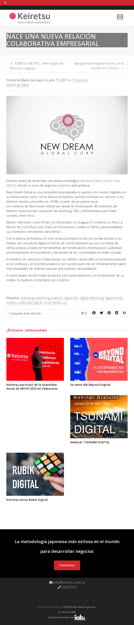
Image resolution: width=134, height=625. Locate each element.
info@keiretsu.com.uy (67, 582)
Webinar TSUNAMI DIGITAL (90, 442)
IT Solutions (79, 80)
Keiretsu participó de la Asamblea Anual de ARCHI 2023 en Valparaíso (32, 386)
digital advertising (91, 298)
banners (57, 298)
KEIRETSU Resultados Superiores (79, 606)
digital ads (71, 298)
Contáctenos (67, 565)
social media (52, 303)
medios (11, 303)
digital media (114, 298)
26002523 (67, 587)
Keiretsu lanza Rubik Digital (27, 500)
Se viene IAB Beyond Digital (90, 385)
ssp (64, 303)
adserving (27, 298)
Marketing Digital (17, 85)
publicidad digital (30, 303)
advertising (42, 298)
